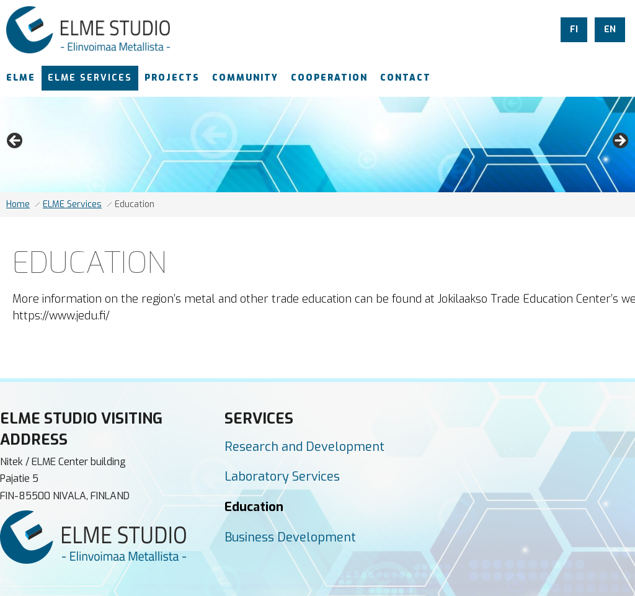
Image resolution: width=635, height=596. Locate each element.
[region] (317, 144)
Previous (15, 141)
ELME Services (72, 204)
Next (619, 141)
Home (18, 204)
